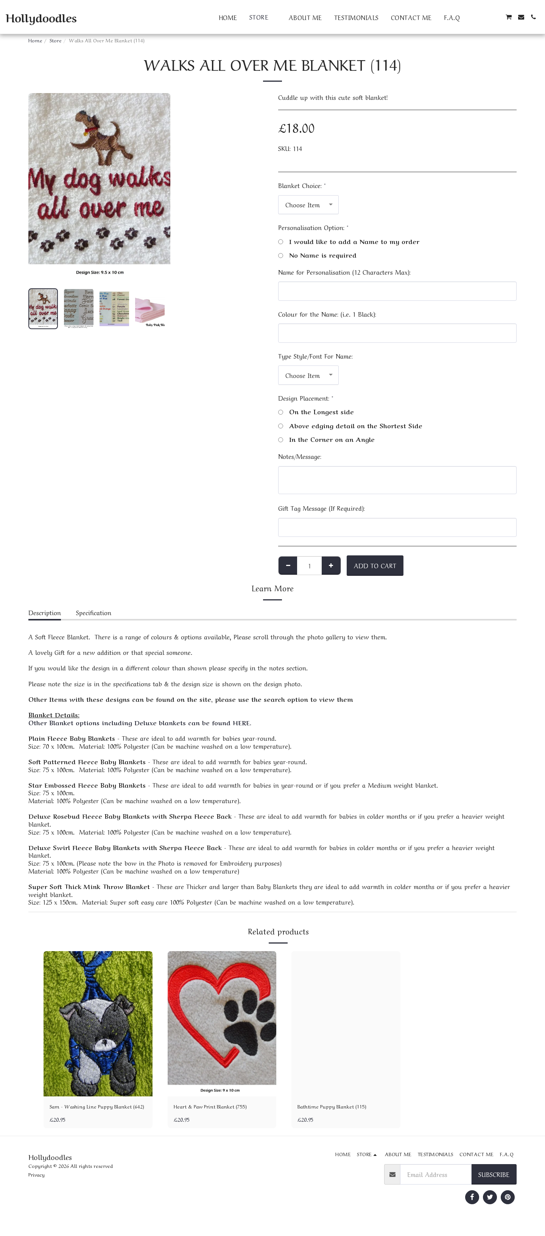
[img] (98, 1023)
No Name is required (317, 255)
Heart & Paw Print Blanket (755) (220, 1107)
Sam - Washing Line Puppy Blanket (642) (88, 1111)
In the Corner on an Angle (326, 439)
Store (56, 40)
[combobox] (308, 204)
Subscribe (493, 1184)
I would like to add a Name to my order (348, 241)
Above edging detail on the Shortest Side (350, 425)
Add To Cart (375, 565)
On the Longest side (316, 411)
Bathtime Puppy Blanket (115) (339, 1107)
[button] (472, 17)
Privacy (36, 1185)
